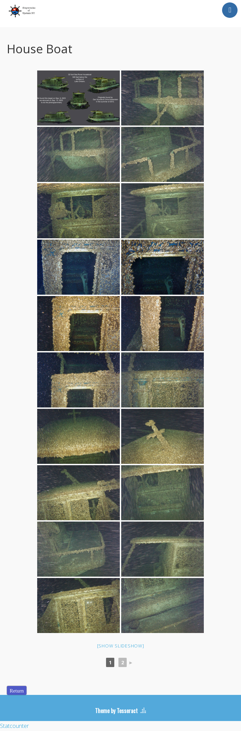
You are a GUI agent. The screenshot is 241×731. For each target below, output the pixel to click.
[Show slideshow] (120, 646)
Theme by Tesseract (116, 711)
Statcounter (14, 726)
